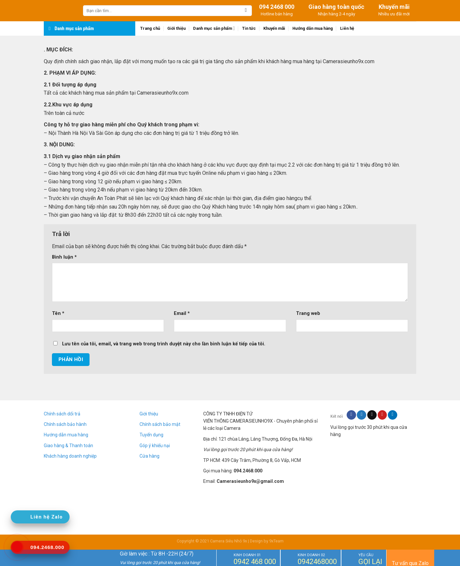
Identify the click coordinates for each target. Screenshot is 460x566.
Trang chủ (150, 28)
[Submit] (245, 10)
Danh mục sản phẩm (214, 28)
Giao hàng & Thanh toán (68, 445)
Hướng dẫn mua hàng (312, 28)
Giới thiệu (176, 28)
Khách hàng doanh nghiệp (70, 456)
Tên (58, 313)
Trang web (308, 313)
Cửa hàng (149, 456)
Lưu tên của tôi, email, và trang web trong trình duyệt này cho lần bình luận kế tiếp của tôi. (163, 344)
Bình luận (64, 257)
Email (182, 313)
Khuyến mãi (274, 28)
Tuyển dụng (151, 434)
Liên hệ (347, 28)
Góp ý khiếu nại (155, 445)
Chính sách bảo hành (65, 424)
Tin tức (249, 28)
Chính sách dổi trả (62, 413)
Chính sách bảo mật (160, 424)
